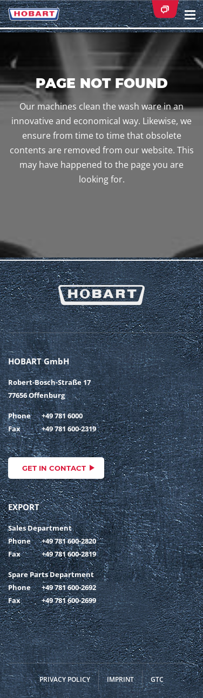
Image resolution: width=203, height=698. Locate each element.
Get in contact (54, 468)
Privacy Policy (64, 679)
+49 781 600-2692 (69, 587)
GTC (157, 679)
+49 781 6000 (62, 416)
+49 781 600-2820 (69, 541)
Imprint (120, 679)
